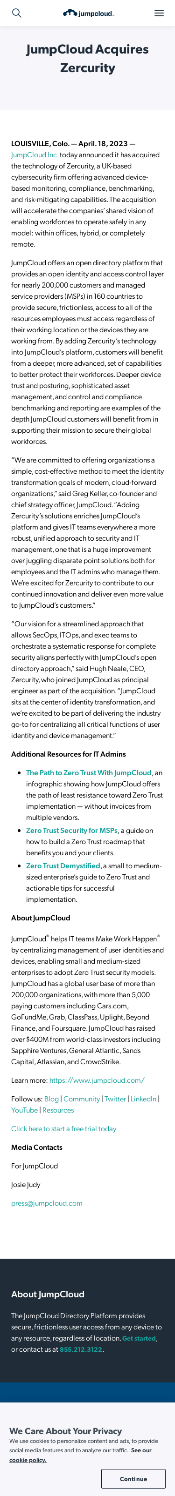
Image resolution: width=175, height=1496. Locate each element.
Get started (139, 1338)
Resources (58, 1109)
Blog (51, 1098)
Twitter (115, 1098)
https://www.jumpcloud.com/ (97, 1080)
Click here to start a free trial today (63, 1128)
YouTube (24, 1109)
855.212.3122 (81, 1349)
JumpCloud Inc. (34, 154)
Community (81, 1098)
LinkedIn (143, 1098)
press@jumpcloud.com (47, 1203)
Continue (133, 1479)
